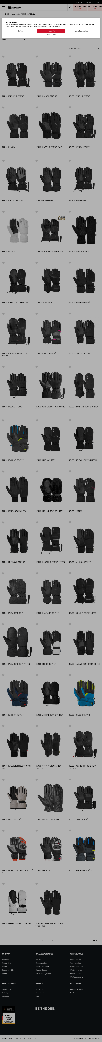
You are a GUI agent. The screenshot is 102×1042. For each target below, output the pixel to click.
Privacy (47, 34)
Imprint (54, 34)
